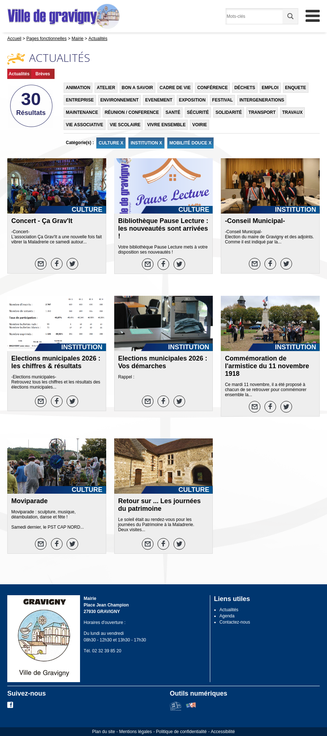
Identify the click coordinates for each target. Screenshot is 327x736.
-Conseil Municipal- (255, 220)
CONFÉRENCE (212, 87)
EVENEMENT (158, 100)
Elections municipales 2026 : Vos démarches (162, 362)
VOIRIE (199, 124)
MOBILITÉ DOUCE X (190, 143)
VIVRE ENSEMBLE (166, 124)
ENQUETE (295, 87)
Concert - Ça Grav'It (41, 220)
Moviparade (29, 501)
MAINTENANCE (82, 112)
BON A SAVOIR (137, 87)
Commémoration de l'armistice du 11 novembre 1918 (267, 366)
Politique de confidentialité (181, 731)
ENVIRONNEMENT (119, 100)
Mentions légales (135, 731)
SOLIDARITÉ (228, 112)
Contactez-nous (234, 622)
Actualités (19, 73)
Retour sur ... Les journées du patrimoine (159, 504)
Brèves (42, 73)
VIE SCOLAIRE (125, 124)
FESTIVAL (222, 100)
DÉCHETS (244, 87)
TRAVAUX (292, 112)
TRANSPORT (262, 112)
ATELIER (106, 87)
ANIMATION (78, 87)
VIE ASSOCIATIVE (84, 124)
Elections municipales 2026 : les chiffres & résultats (55, 362)
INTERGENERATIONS (261, 100)
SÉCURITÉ (198, 112)
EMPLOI (270, 87)
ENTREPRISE (80, 100)
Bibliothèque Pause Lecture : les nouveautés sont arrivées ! (163, 228)
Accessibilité (223, 731)
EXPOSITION (192, 100)
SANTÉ (173, 112)
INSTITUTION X (146, 143)
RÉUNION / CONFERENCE (132, 112)
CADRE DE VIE (175, 87)
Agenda (226, 615)
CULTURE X (111, 143)
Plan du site (103, 731)
